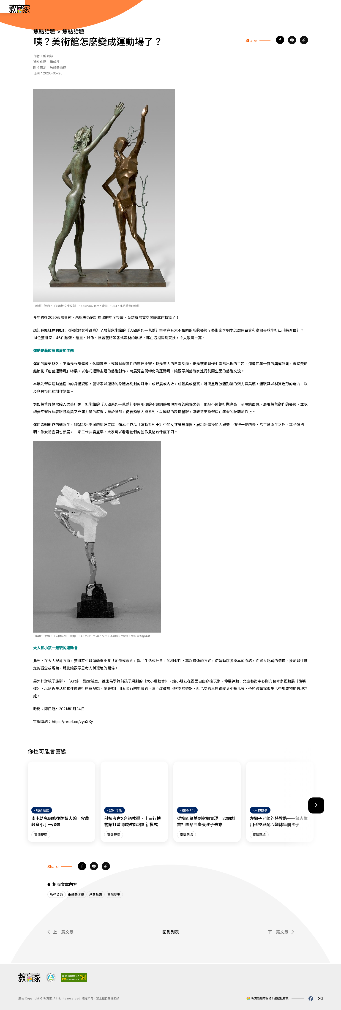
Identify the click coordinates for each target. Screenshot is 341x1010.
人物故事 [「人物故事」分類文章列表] (158, 8)
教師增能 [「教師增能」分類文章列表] (229, 8)
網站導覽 (277, 8)
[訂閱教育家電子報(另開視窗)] (303, 9)
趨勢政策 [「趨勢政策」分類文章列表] (182, 8)
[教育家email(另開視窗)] (320, 998)
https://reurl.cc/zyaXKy (72, 721)
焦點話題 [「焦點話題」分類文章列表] (253, 8)
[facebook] (280, 40)
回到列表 (170, 932)
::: (7, 9)
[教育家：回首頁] (19, 11)
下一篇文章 (281, 932)
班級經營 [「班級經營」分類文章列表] (206, 8)
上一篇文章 (60, 932)
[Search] (325, 8)
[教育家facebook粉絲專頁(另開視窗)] (310, 998)
